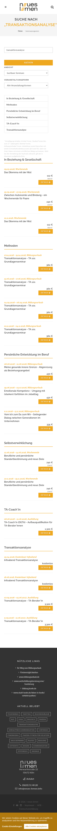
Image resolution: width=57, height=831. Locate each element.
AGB (39, 805)
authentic (14, 746)
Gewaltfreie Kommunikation (22, 730)
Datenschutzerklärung (28, 809)
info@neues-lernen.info (30, 788)
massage (35, 751)
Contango (43, 730)
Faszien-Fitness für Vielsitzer (36, 735)
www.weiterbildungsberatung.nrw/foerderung (29, 682)
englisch (31, 719)
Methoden (11, 104)
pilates (31, 740)
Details (45, 182)
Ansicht (8, 67)
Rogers (26, 746)
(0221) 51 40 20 (30, 785)
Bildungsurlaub (42, 714)
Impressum (29, 805)
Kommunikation (40, 746)
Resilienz (42, 740)
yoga (20, 719)
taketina (27, 714)
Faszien (42, 719)
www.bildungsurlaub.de (29, 677)
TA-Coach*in (12, 123)
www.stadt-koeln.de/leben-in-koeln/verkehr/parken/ (29, 694)
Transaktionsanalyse (16, 129)
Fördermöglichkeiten (29, 672)
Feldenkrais (13, 714)
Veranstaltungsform (16, 80)
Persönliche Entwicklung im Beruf (23, 111)
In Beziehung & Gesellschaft (20, 98)
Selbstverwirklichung (16, 117)
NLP (12, 719)
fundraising (13, 735)
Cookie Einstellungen (12, 828)
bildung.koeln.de (29, 688)
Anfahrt (30, 778)
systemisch (23, 751)
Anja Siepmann (17, 740)
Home (20, 31)
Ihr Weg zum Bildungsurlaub (29, 668)
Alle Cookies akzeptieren (36, 828)
